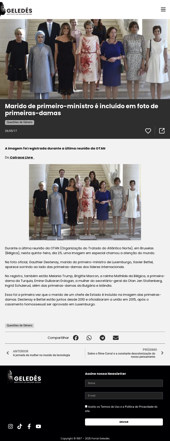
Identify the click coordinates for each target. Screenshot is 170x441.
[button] (75, 338)
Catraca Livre (21, 157)
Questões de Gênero (19, 122)
